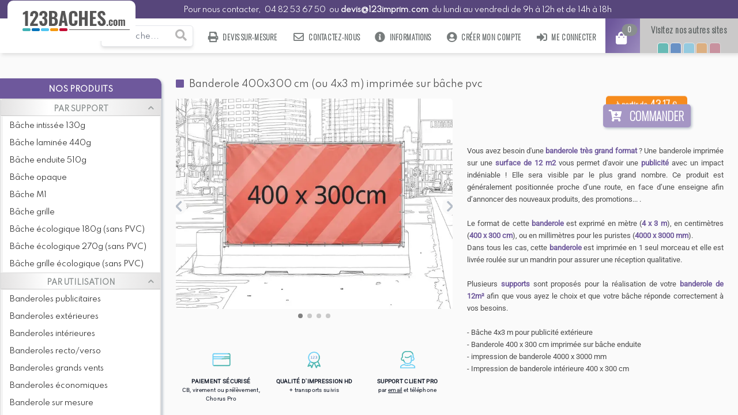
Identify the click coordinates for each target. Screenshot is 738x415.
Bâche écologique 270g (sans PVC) (78, 247)
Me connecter (566, 37)
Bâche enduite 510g (48, 160)
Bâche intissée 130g (47, 126)
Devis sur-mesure (242, 37)
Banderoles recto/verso (55, 351)
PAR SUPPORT (81, 109)
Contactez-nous (326, 37)
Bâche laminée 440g (50, 143)
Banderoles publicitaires (55, 299)
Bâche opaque (38, 177)
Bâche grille (32, 212)
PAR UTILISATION (81, 282)
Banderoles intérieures (52, 334)
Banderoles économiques (59, 386)
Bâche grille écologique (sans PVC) (77, 264)
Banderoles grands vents (57, 368)
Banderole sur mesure (51, 403)
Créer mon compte (484, 37)
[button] (300, 316)
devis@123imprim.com (384, 10)
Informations (403, 37)
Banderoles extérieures (54, 316)
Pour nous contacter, (223, 10)
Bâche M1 (28, 195)
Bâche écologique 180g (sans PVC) (77, 229)
